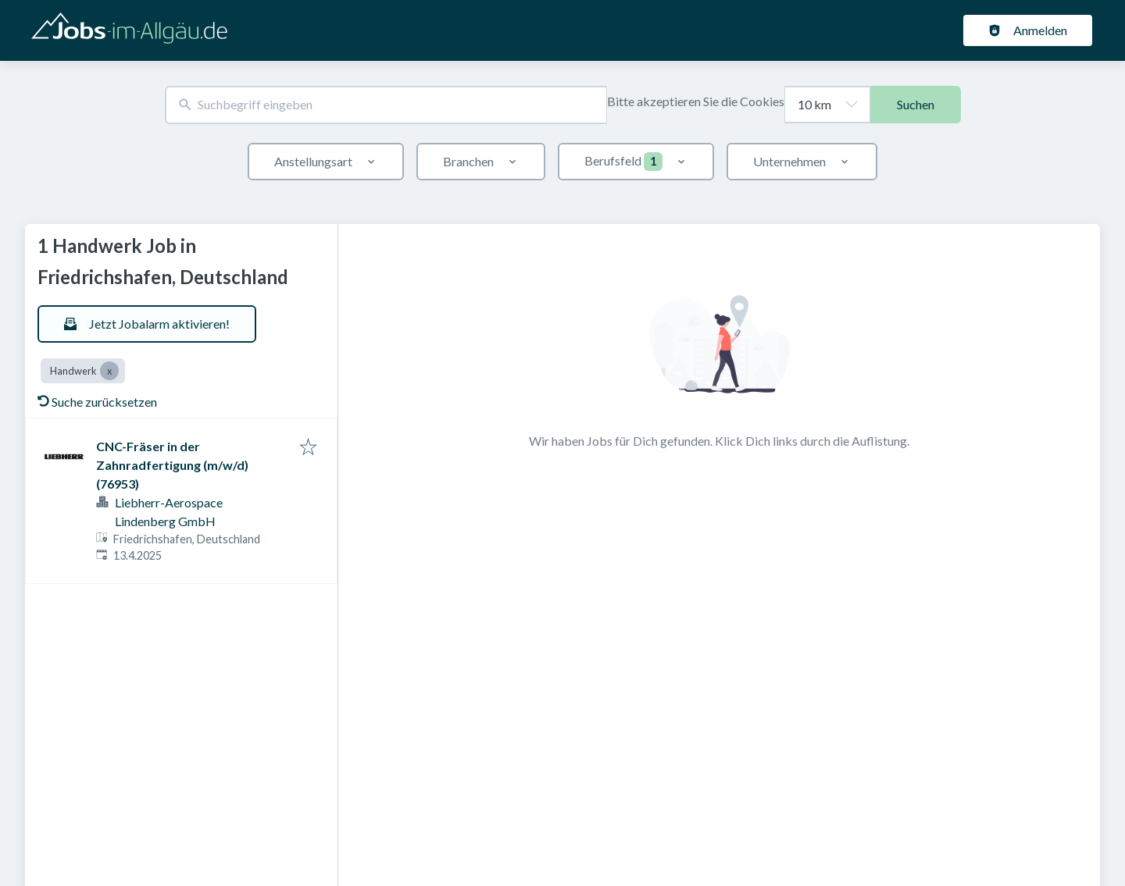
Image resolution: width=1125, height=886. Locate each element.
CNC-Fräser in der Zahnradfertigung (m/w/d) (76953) (172, 465)
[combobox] (386, 105)
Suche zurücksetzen (97, 401)
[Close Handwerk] (109, 370)
